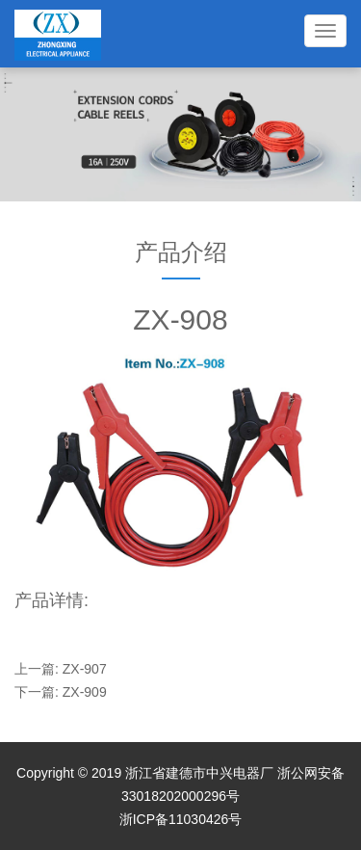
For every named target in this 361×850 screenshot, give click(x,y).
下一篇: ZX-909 (60, 692)
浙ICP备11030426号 (181, 819)
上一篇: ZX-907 (60, 669)
